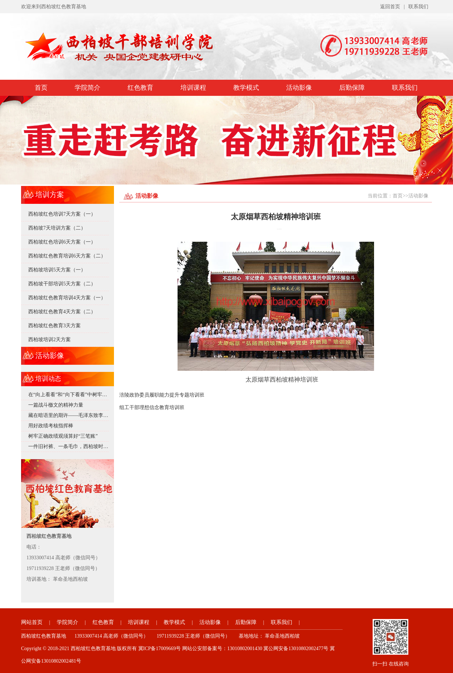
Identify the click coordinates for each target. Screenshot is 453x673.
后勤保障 (352, 87)
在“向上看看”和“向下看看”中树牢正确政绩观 (77, 394)
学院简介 (87, 87)
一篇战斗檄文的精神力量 (55, 405)
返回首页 (390, 6)
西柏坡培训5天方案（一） (57, 269)
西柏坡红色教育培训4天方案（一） (67, 297)
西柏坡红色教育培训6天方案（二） (67, 256)
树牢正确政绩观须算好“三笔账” (63, 436)
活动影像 (299, 87)
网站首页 (32, 622)
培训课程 (193, 87)
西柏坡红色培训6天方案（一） (62, 242)
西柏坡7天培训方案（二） (57, 228)
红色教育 (140, 87)
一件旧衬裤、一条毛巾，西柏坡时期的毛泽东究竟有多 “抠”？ (96, 446)
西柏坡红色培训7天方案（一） (62, 214)
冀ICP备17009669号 (159, 648)
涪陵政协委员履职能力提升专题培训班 (161, 395)
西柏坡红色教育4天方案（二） (62, 311)
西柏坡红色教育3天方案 (54, 325)
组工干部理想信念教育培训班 (151, 407)
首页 (41, 87)
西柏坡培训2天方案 (49, 339)
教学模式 (246, 87)
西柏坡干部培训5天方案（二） (62, 283)
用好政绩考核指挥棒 (50, 425)
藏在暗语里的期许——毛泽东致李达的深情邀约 (80, 415)
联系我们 (418, 6)
